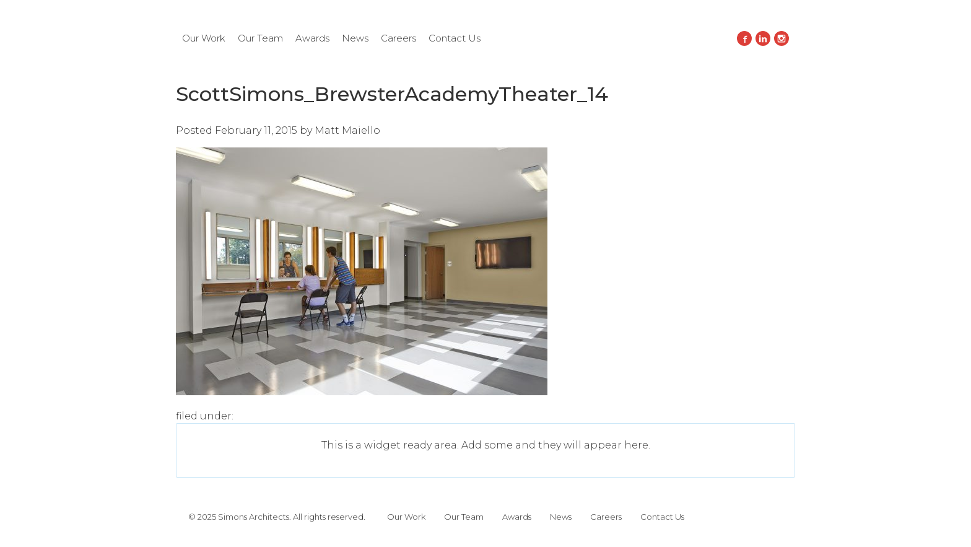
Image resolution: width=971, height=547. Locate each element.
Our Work (203, 38)
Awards (312, 38)
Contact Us (455, 38)
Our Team (260, 38)
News (355, 38)
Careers (398, 38)
